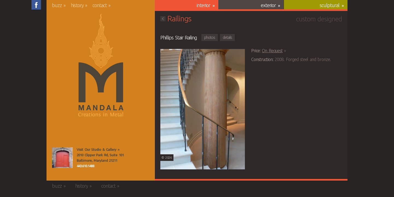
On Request (272, 50)
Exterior (268, 5)
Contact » (101, 5)
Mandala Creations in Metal (101, 65)
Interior (203, 5)
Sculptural (329, 5)
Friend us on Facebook (36, 5)
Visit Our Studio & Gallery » (98, 149)
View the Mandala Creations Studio (62, 157)
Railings (175, 18)
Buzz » (58, 5)
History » (79, 5)
